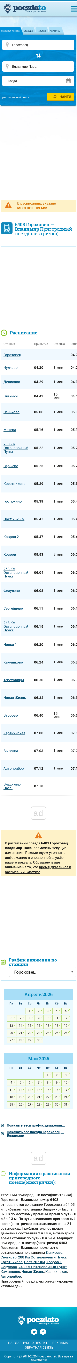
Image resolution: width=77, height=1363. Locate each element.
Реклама (60, 1343)
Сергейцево (13, 608)
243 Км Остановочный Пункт (42, 1266)
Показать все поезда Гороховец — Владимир (35, 1133)
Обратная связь (39, 1347)
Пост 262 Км (34, 1261)
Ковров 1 (54, 1261)
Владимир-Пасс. (12, 786)
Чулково (10, 367)
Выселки (10, 750)
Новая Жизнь (33, 1271)
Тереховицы (13, 679)
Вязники (10, 396)
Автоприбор (11, 1276)
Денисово (54, 1252)
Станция (28, 30)
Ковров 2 (11, 536)
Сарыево (10, 465)
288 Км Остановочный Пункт (42, 1257)
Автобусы (55, 30)
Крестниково (12, 1261)
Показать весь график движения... (36, 1125)
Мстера (9, 429)
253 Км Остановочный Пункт (15, 572)
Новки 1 (10, 644)
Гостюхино (12, 501)
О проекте (40, 1343)
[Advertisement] (38, 150)
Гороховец (12, 354)
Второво (10, 715)
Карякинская (56, 1271)
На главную (18, 1343)
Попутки (41, 30)
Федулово (9, 1266)
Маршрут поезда (10, 30)
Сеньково (9, 1257)
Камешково (10, 1271)
